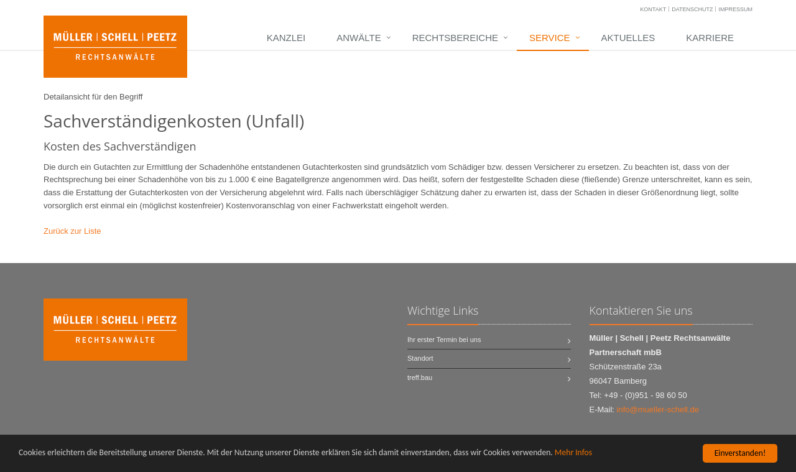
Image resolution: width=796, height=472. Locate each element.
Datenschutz (692, 9)
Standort (420, 358)
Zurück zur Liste (72, 231)
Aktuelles (628, 37)
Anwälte (358, 37)
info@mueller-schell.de (658, 409)
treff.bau (419, 377)
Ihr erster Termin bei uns (444, 339)
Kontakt (653, 9)
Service (549, 37)
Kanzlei (286, 37)
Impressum (735, 9)
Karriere (710, 37)
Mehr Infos (573, 453)
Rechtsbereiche (455, 37)
